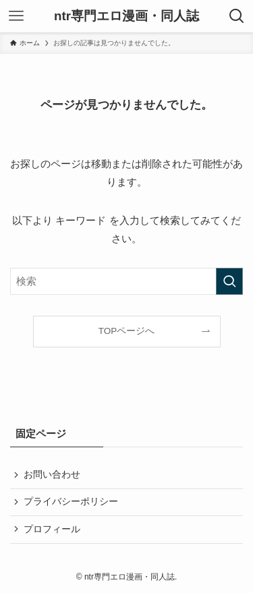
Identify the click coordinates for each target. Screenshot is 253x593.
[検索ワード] (126, 281)
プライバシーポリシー (71, 502)
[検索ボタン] (237, 16)
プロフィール (52, 529)
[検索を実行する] (229, 281)
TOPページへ (127, 331)
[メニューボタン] (16, 16)
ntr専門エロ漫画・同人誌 (126, 16)
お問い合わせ (52, 475)
